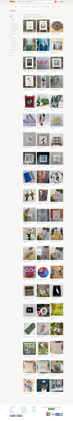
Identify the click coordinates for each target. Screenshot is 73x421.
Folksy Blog (22, 411)
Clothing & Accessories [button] (25, 6)
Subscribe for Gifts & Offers (14, 412)
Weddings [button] (53, 6)
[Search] (55, 2)
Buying (11, 411)
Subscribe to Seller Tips (24, 412)
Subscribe (51, 409)
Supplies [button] (59, 6)
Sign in (19, 1)
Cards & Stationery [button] (45, 6)
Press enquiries (34, 411)
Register (22, 1)
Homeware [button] (34, 6)
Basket (61, 1)
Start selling (28, 1)
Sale (12, 6)
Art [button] (39, 6)
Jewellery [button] (16, 6)
